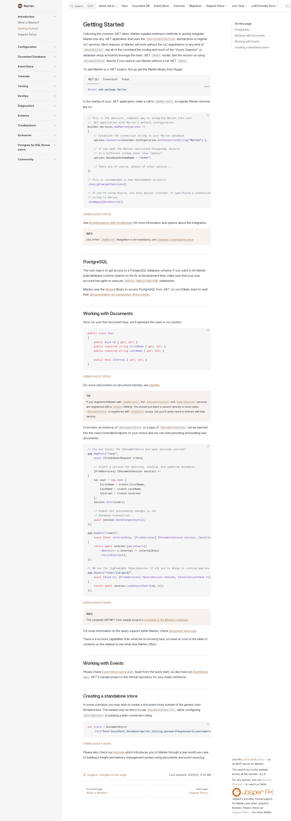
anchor (107, 213)
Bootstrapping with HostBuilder (111, 223)
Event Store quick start (117, 672)
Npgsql (110, 289)
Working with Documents (250, 35)
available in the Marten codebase (166, 619)
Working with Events (247, 41)
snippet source (92, 213)
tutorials (119, 752)
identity (154, 385)
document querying (182, 631)
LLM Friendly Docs (253, 759)
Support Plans (240, 812)
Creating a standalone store (252, 47)
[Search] (82, 6)
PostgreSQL (242, 29)
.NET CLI (93, 79)
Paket (125, 79)
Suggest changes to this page (104, 774)
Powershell (110, 79)
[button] (37, 17)
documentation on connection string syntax (120, 294)
